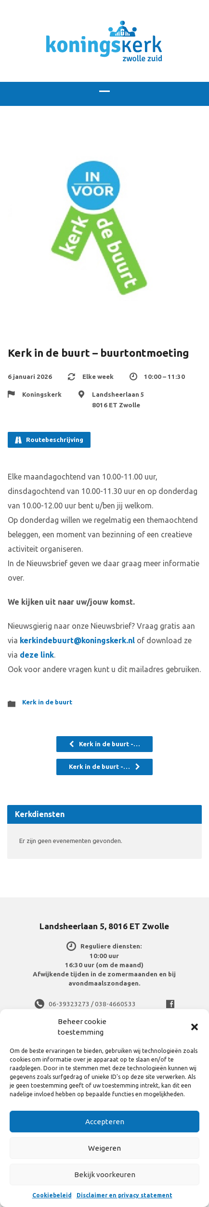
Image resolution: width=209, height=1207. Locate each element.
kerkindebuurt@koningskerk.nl (77, 640)
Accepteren (104, 1121)
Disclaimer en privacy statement (124, 1195)
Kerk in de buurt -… (104, 744)
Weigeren (104, 1148)
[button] (194, 1027)
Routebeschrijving (49, 439)
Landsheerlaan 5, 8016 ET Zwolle (104, 926)
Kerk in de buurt (47, 702)
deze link (37, 654)
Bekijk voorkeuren (104, 1174)
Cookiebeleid (52, 1195)
